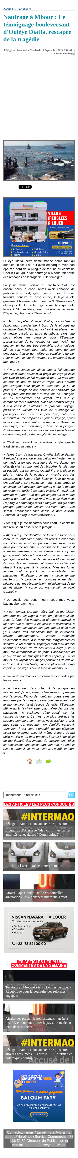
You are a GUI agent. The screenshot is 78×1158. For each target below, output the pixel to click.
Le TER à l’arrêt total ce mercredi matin (33, 866)
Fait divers (24, 9)
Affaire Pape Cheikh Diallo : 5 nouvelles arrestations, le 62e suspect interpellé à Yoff (36, 895)
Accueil (8, 9)
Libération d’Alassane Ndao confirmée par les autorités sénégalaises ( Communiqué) (38, 832)
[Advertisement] (35, 99)
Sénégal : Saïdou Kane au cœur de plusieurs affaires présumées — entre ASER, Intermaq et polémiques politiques (38, 1054)
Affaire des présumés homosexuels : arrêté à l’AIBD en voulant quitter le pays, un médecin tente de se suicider (38, 1023)
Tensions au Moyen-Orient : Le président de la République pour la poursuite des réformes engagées (38, 991)
